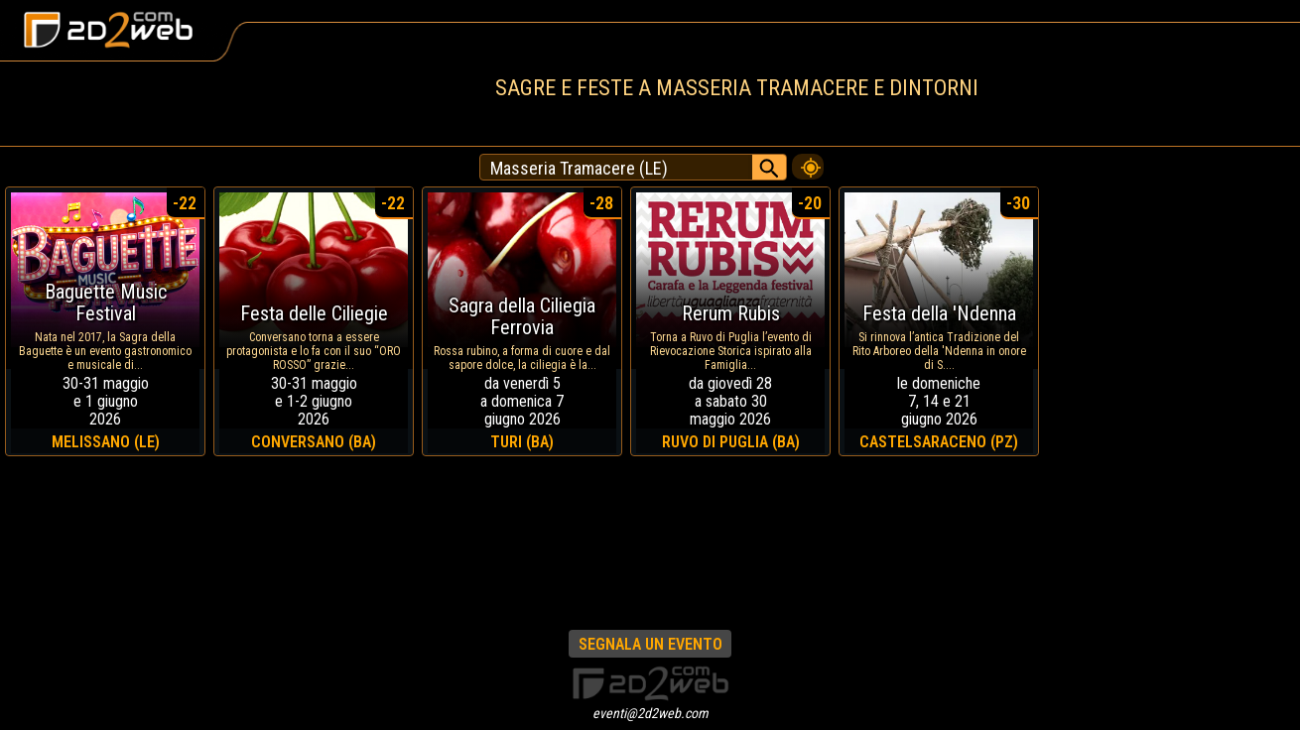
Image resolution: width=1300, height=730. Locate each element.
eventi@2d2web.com (650, 713)
